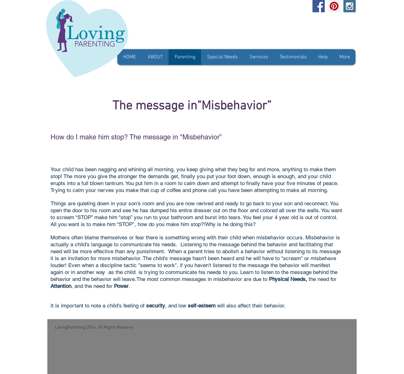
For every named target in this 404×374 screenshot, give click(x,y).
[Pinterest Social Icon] (334, 6)
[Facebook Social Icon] (318, 6)
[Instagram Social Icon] (349, 6)
